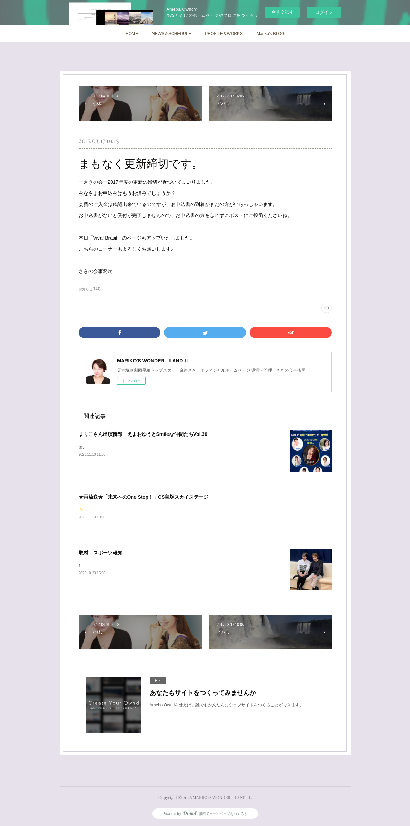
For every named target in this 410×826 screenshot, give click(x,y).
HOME (131, 33)
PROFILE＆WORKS (224, 33)
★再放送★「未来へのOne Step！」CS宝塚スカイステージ (144, 497)
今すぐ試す (282, 12)
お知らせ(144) (90, 289)
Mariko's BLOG (270, 33)
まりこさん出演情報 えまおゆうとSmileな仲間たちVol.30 (143, 434)
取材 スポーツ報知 (100, 553)
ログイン (324, 12)
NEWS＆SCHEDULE (171, 33)
